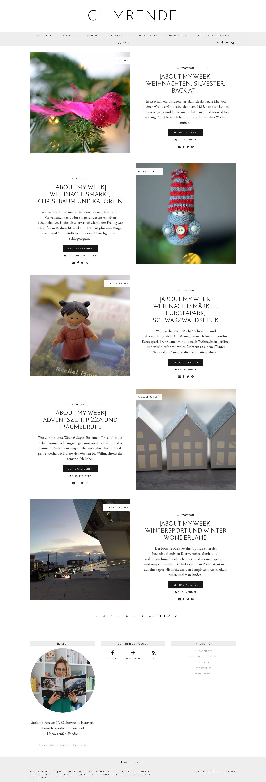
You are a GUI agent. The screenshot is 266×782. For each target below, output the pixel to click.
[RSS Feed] (153, 655)
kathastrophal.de (102, 771)
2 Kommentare (186, 369)
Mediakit (122, 42)
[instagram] (217, 42)
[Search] (232, 42)
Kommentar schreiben (80, 255)
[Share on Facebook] (183, 146)
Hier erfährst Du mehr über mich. (63, 745)
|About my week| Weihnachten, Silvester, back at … (186, 84)
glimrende (133, 17)
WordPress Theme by (216, 771)
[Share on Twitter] (187, 146)
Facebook (133, 762)
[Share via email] (179, 146)
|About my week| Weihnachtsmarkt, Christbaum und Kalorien (80, 195)
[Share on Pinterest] (192, 146)
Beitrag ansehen (185, 132)
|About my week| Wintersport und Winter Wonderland (186, 531)
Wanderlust (149, 35)
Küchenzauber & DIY (214, 35)
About (68, 35)
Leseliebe (90, 35)
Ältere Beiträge (163, 615)
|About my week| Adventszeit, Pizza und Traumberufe (80, 420)
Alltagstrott (118, 35)
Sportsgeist (178, 35)
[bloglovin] (227, 42)
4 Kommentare (186, 139)
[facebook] (222, 42)
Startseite (44, 35)
